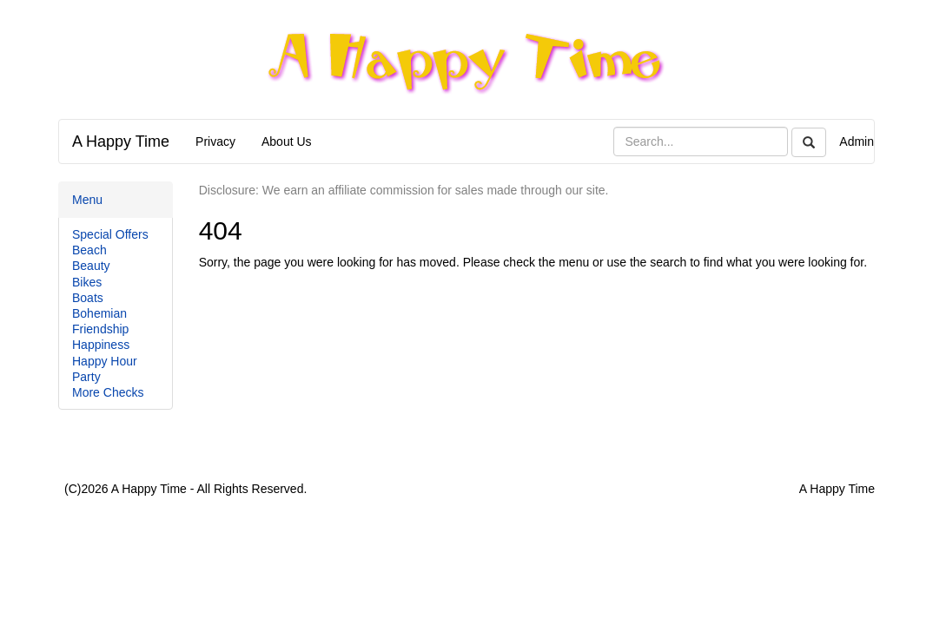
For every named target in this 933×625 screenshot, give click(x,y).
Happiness (100, 345)
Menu (87, 200)
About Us (286, 141)
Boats (87, 298)
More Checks (107, 392)
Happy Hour (104, 361)
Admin (856, 141)
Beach (89, 250)
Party (86, 377)
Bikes (87, 282)
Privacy (215, 141)
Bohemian (99, 313)
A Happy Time (120, 141)
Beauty (91, 266)
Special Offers (110, 234)
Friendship (100, 329)
